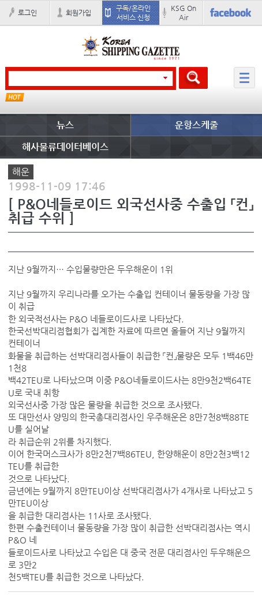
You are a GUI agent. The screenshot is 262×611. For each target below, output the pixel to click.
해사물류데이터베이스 (65, 146)
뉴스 (65, 124)
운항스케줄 (196, 124)
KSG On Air (183, 12)
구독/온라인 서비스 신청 (133, 12)
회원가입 (78, 13)
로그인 (27, 13)
